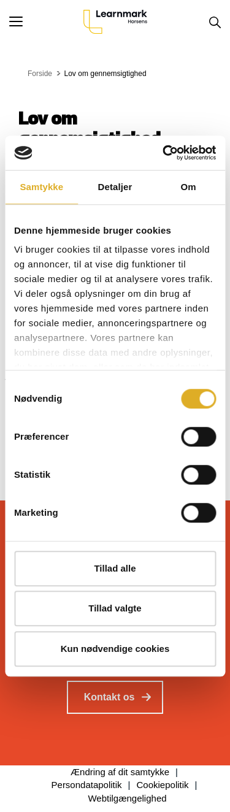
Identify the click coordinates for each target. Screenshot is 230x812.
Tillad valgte (114, 608)
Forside (40, 73)
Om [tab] (188, 187)
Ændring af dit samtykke (120, 772)
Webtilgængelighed (127, 798)
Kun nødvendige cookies (115, 648)
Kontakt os (109, 697)
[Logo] (115, 21)
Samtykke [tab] (41, 187)
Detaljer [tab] (115, 187)
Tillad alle (115, 568)
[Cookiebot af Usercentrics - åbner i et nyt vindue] (164, 153)
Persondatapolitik (87, 784)
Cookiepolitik (163, 784)
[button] (46, 21)
